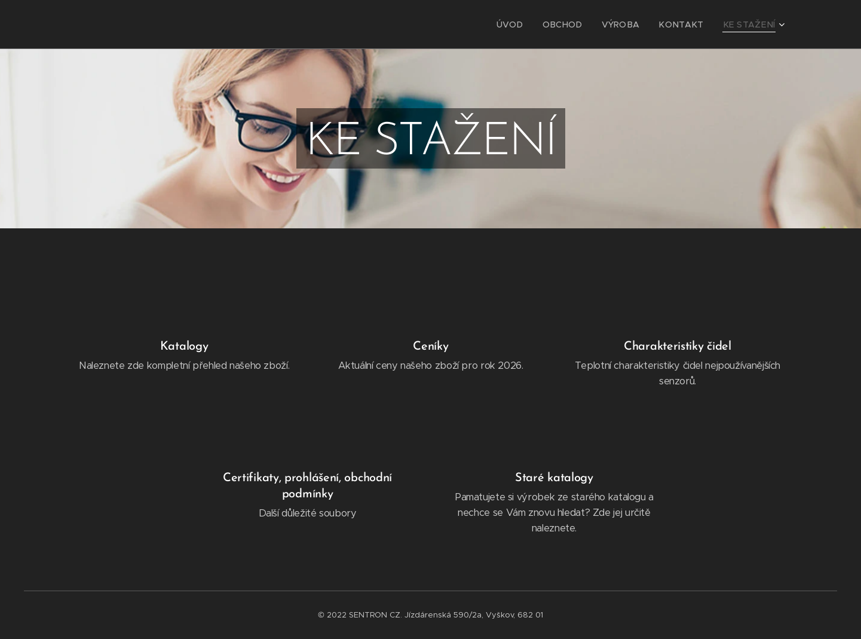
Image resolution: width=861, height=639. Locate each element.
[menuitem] (531, 24)
